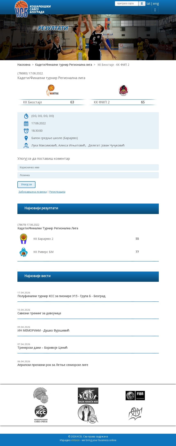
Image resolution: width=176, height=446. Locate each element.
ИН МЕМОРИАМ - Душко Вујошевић (43, 330)
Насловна (23, 65)
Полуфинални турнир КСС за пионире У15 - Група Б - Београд (61, 296)
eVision (75, 440)
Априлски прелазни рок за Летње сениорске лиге (52, 365)
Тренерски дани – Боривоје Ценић (42, 348)
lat (148, 3)
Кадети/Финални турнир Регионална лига (63, 65)
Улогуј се (26, 184)
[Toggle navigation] (155, 10)
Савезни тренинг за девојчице (39, 313)
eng (156, 3)
